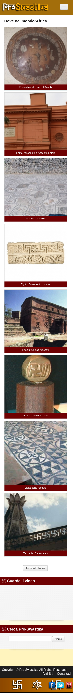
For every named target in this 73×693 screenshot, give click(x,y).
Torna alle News (35, 568)
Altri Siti (48, 673)
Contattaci (64, 673)
